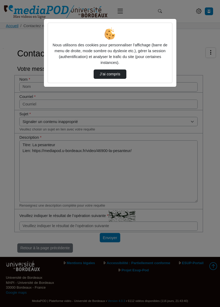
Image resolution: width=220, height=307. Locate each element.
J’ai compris (110, 74)
